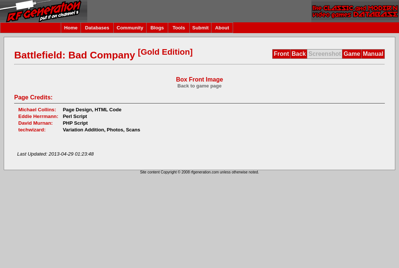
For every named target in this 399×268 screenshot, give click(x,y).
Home (71, 28)
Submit (200, 28)
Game (351, 54)
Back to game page (199, 86)
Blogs (157, 28)
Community (130, 28)
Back (299, 54)
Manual (373, 54)
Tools (179, 28)
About (222, 28)
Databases (97, 28)
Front (281, 54)
